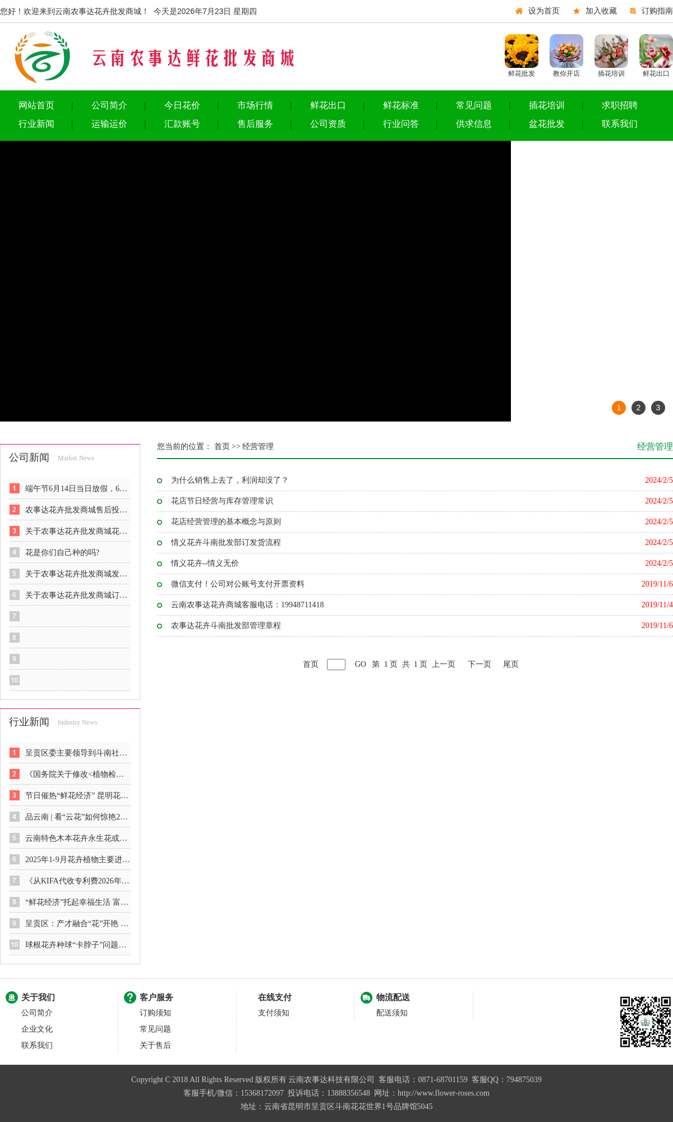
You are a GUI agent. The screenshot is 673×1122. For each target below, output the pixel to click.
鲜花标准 (401, 105)
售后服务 (255, 124)
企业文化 (37, 1029)
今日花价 (182, 105)
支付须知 (273, 1013)
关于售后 (155, 1045)
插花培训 (547, 105)
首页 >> (226, 446)
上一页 (443, 664)
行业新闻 (36, 124)
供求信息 (474, 124)
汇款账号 (182, 124)
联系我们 (620, 124)
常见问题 (474, 105)
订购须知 (155, 1013)
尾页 (511, 664)
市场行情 (255, 105)
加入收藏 (601, 11)
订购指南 (657, 11)
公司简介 (109, 105)
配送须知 (392, 1013)
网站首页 (36, 105)
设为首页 (544, 11)
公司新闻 (29, 457)
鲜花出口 (328, 105)
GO (360, 664)
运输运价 (109, 124)
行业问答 (401, 124)
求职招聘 (620, 105)
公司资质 (328, 124)
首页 (311, 664)
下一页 (479, 664)
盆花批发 (547, 124)
